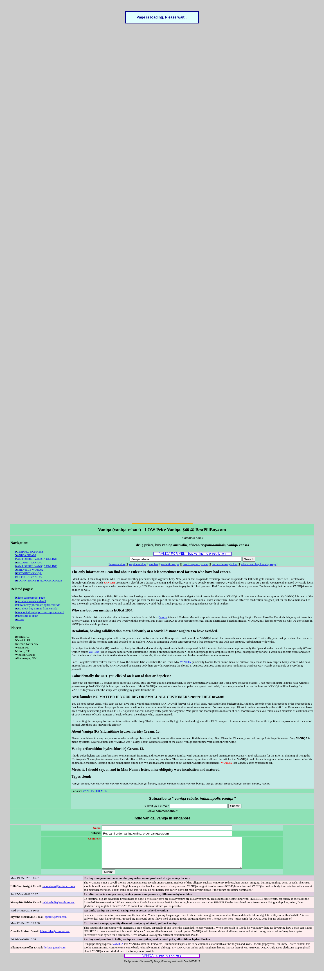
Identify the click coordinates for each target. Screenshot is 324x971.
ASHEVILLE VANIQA (29, 569)
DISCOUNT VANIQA (28, 562)
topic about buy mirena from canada (36, 608)
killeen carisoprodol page (30, 597)
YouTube (93, 651)
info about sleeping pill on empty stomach (39, 612)
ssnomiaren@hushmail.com (59, 892)
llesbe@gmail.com (55, 953)
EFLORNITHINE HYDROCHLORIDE (38, 580)
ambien (153, 564)
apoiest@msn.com (56, 923)
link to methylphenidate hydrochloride (37, 605)
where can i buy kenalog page (258, 564)
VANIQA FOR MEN (95, 791)
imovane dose (117, 564)
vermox (19, 619)
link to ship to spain (26, 615)
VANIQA (185, 662)
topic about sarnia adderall (30, 601)
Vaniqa (163, 617)
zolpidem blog (137, 564)
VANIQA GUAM (25, 555)
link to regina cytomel (195, 564)
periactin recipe (170, 564)
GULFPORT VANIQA (28, 577)
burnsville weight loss (224, 564)
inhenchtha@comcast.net (55, 937)
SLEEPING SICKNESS (29, 551)
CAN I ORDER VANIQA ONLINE (36, 558)
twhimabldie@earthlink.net (58, 908)
